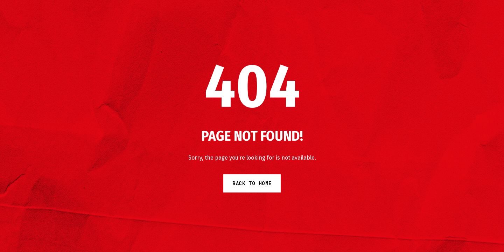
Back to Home (252, 183)
